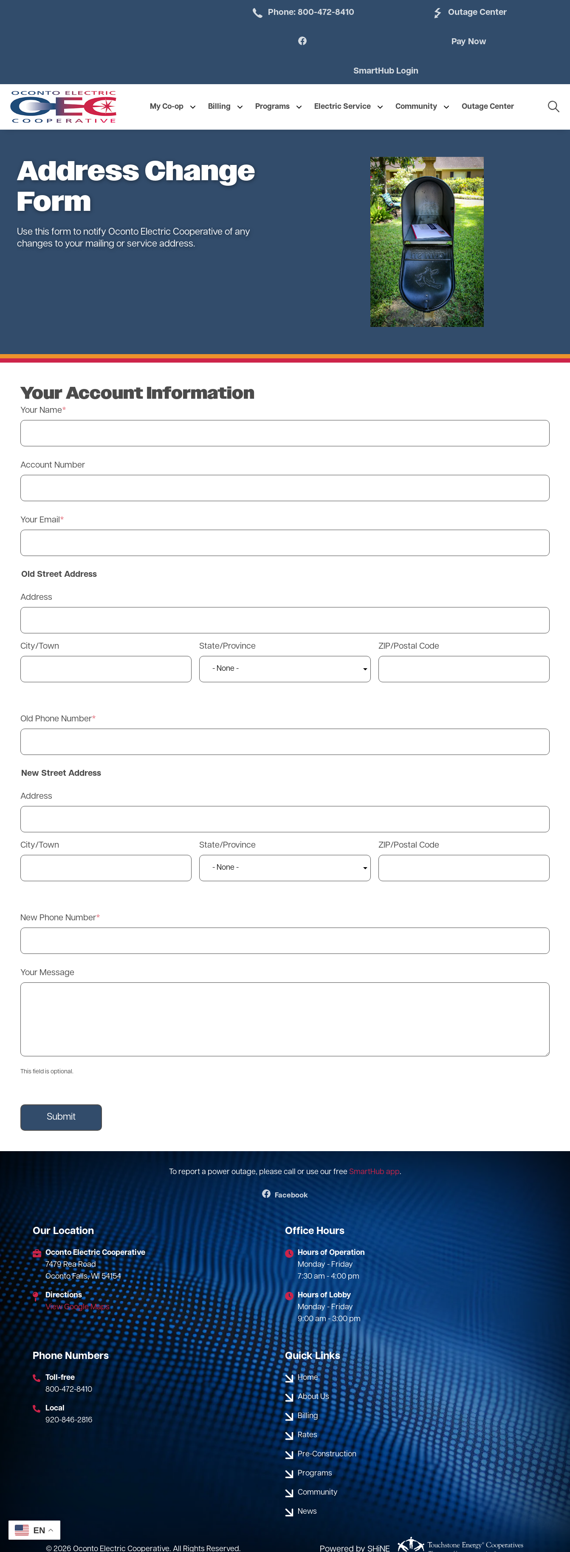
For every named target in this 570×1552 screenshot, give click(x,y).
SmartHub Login (461, 53)
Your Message (47, 955)
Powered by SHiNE (355, 1532)
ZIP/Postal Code (408, 628)
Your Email (40, 502)
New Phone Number (58, 900)
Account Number (52, 447)
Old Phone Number (56, 701)
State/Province (227, 628)
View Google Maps (77, 1289)
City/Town (39, 628)
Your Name (41, 393)
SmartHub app (374, 1154)
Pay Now (290, 53)
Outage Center (376, 13)
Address (36, 580)
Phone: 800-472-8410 (244, 18)
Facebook (284, 1178)
